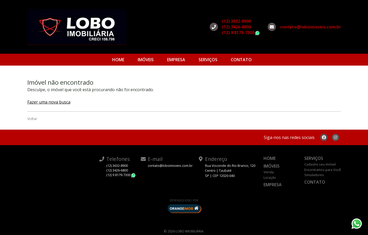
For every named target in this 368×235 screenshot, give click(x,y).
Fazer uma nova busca (48, 102)
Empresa (176, 59)
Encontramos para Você (322, 169)
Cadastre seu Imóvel (320, 164)
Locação (270, 177)
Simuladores (314, 175)
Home (118, 59)
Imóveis (146, 59)
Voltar (32, 118)
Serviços (208, 59)
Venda (269, 172)
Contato (241, 59)
